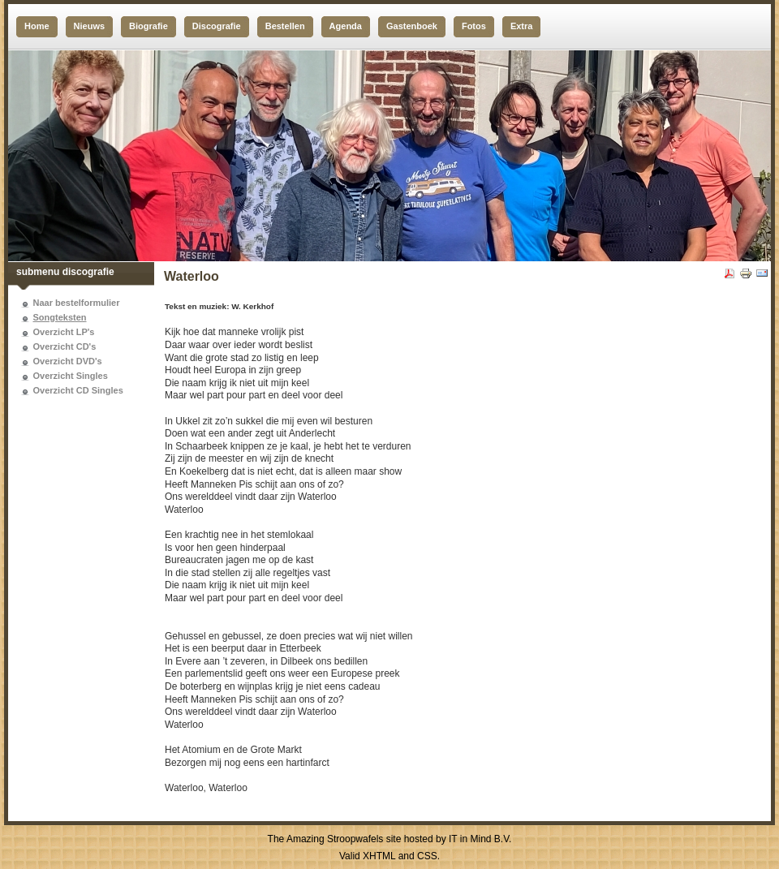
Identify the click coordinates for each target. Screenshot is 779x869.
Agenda (345, 26)
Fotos (474, 26)
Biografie (148, 26)
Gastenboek (411, 26)
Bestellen (285, 26)
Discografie (216, 26)
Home (36, 26)
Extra (521, 26)
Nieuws (89, 26)
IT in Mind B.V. (480, 839)
